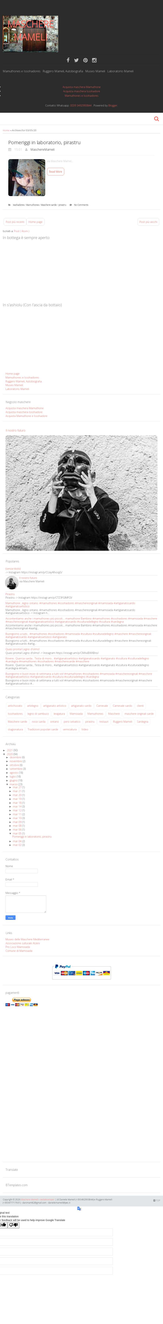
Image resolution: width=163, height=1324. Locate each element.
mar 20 (17, 795)
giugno (14, 780)
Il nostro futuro (15, 430)
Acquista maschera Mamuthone (82, 87)
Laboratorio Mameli (120, 71)
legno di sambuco (38, 713)
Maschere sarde (49, 204)
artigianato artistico (54, 705)
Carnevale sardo (122, 705)
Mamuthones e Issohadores (21, 71)
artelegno (32, 705)
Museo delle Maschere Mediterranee (27, 939)
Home (6, 130)
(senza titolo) (13, 568)
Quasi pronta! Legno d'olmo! (23, 649)
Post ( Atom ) (21, 231)
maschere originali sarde (139, 713)
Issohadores (19, 204)
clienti (140, 705)
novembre (16, 761)
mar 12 (17, 810)
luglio (13, 776)
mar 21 (17, 791)
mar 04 (17, 841)
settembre (16, 768)
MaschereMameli (42, 149)
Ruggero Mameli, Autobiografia (63, 71)
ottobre (15, 765)
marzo (14, 784)
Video (84, 729)
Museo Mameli (95, 71)
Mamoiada (76, 713)
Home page (35, 222)
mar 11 (17, 814)
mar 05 (17, 833)
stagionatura (15, 729)
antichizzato (15, 705)
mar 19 (17, 799)
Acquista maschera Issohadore (81, 91)
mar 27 (17, 787)
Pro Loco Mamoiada (18, 947)
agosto (14, 772)
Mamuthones (33, 204)
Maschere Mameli (30, 30)
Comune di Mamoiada (19, 951)
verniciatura (70, 729)
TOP (156, 1200)
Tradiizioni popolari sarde (43, 729)
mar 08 (17, 825)
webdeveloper (47, 1199)
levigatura (59, 713)
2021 (10, 750)
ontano (54, 721)
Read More (55, 171)
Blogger (112, 105)
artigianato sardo (81, 705)
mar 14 (17, 806)
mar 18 (17, 802)
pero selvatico (72, 721)
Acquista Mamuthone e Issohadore (26, 416)
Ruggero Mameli (122, 721)
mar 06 (17, 829)
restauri (103, 721)
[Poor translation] (13, 1225)
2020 (10, 754)
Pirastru (10, 594)
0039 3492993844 (81, 105)
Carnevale (102, 705)
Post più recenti (15, 222)
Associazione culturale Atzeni (23, 943)
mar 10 (17, 818)
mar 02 (17, 845)
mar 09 (17, 822)
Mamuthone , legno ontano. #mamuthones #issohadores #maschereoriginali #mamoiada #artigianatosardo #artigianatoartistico (70, 604)
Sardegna (142, 721)
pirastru (63, 204)
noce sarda (38, 721)
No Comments (81, 204)
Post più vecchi (148, 222)
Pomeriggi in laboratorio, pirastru (44, 142)
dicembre (16, 757)
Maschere (114, 713)
